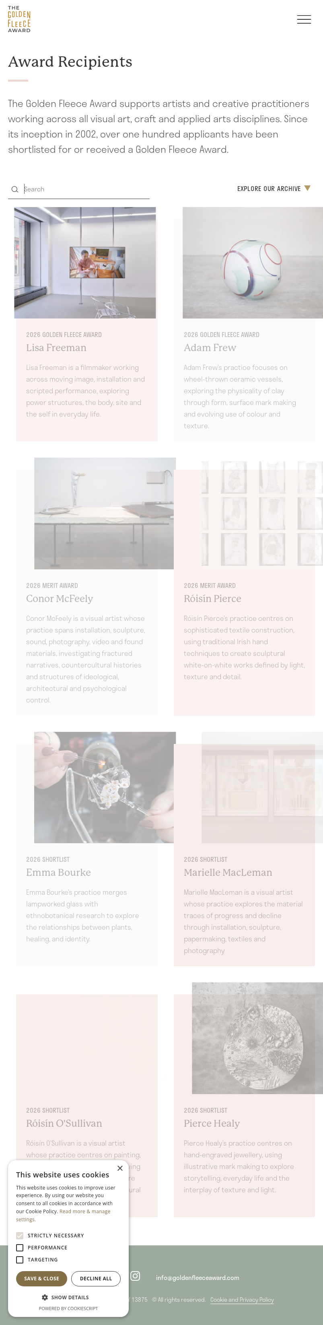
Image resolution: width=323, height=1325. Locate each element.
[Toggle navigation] (304, 23)
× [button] (120, 1169)
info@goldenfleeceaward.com (197, 1277)
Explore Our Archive (274, 188)
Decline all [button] (96, 1278)
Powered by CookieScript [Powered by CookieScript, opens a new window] (68, 1308)
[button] (68, 1297)
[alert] (68, 1238)
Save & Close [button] (41, 1278)
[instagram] (135, 1277)
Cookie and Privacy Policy (242, 1299)
